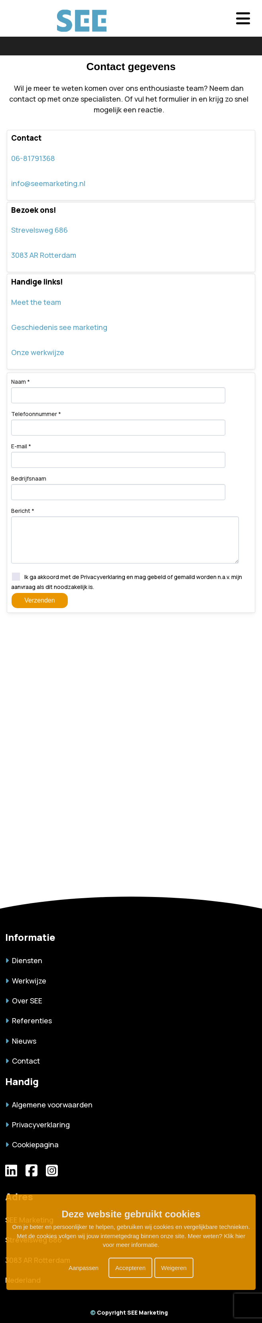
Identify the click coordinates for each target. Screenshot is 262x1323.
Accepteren (130, 1267)
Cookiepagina (32, 1144)
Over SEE (23, 1000)
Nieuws (20, 1041)
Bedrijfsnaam (28, 478)
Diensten (23, 960)
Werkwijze (25, 980)
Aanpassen (83, 1267)
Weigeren (174, 1267)
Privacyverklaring (37, 1124)
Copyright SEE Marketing (129, 1312)
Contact (22, 1061)
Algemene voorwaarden (49, 1104)
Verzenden (39, 600)
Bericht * (22, 510)
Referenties (28, 1020)
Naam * (20, 381)
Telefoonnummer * (36, 414)
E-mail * (21, 446)
